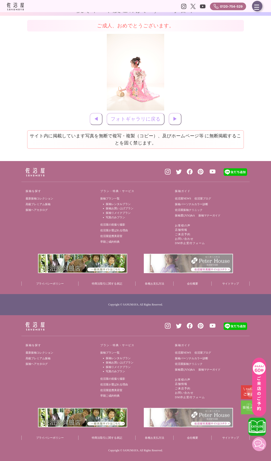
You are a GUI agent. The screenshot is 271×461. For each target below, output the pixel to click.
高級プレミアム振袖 (38, 204)
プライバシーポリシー (50, 283)
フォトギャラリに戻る (136, 119)
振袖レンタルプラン (118, 204)
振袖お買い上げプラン (119, 208)
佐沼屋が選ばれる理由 (114, 230)
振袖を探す (33, 191)
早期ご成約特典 (110, 241)
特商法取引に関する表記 (107, 283)
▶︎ (175, 119)
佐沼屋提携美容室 (111, 236)
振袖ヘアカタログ (37, 209)
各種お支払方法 (154, 283)
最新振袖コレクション (39, 198)
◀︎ (96, 119)
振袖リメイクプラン (118, 212)
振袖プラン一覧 (110, 198)
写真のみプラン (115, 217)
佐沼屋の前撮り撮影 (112, 224)
